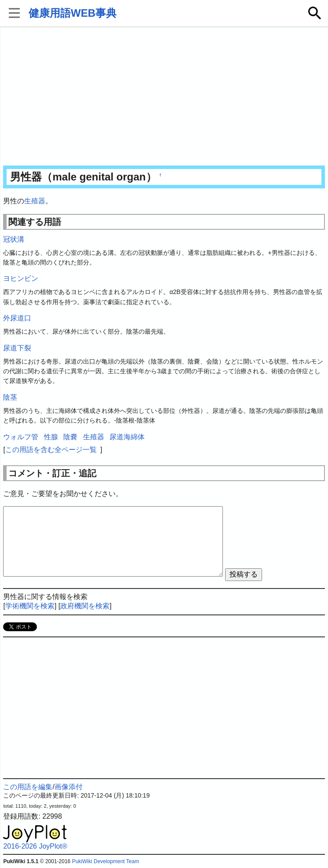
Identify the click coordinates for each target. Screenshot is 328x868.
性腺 (51, 437)
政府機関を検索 (84, 606)
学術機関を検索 (30, 606)
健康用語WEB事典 (73, 13)
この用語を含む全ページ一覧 (51, 449)
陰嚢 (70, 437)
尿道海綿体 (127, 437)
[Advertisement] (163, 96)
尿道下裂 (17, 348)
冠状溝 (13, 239)
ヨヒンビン (20, 278)
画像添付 (69, 787)
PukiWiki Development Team (105, 861)
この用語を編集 (27, 787)
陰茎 (10, 397)
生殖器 (34, 201)
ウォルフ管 (20, 437)
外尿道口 (17, 318)
